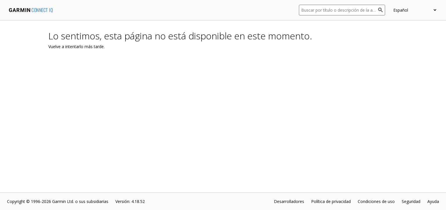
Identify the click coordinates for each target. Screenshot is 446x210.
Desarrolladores (289, 201)
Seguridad (411, 201)
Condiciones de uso (376, 201)
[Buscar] (381, 10)
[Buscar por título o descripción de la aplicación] (338, 10)
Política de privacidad (331, 201)
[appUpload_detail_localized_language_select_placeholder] (414, 10)
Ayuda (433, 201)
